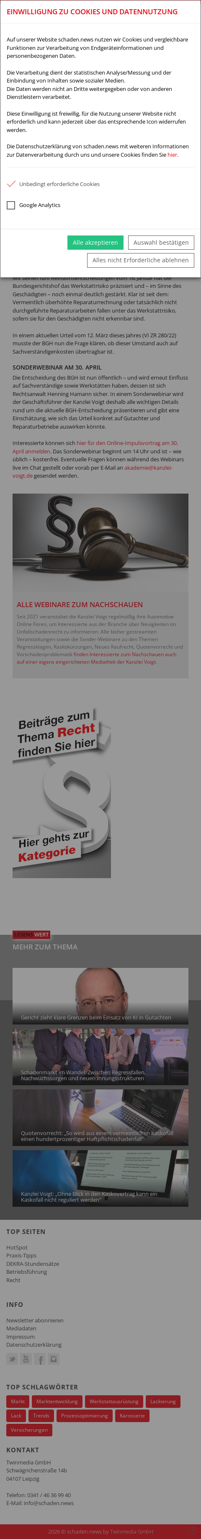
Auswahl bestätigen (161, 242)
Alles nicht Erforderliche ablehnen (141, 260)
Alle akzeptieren (95, 242)
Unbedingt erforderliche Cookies (53, 184)
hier (172, 154)
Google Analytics (33, 205)
